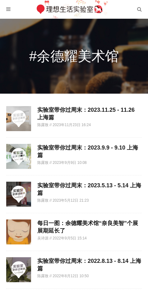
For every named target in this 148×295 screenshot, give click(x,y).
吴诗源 (43, 238)
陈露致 (43, 125)
